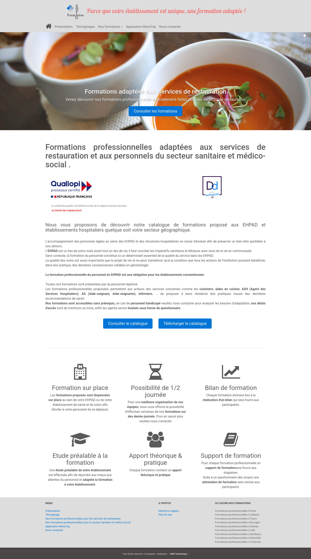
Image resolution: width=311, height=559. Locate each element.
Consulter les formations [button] (155, 111)
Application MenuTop (141, 27)
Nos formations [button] (109, 27)
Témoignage (52, 514)
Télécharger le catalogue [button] (185, 323)
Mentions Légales (168, 510)
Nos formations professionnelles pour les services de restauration (83, 518)
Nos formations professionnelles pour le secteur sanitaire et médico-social (88, 522)
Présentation (64, 27)
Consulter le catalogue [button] (128, 323)
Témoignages (85, 27)
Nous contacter (170, 27)
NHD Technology (178, 554)
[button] (23, 79)
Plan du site (165, 514)
